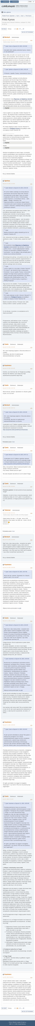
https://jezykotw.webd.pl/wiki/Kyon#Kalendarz (15, 429)
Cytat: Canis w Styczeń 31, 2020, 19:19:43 (16, 729)
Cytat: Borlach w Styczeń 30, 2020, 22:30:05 (16, 625)
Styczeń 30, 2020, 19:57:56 (9, 388)
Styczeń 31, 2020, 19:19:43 (9, 620)
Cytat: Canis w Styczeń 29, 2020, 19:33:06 (16, 46)
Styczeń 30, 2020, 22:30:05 (9, 539)
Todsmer (7, 510)
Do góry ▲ (23, 1022)
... (22, 29)
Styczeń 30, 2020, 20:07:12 (9, 407)
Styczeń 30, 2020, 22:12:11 (9, 513)
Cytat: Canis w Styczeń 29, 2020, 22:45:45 (16, 412)
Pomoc (10, 1022)
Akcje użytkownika (27, 32)
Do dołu (4, 29)
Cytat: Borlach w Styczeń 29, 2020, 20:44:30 (16, 188)
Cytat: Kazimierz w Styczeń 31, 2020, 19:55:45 (17, 803)
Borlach (7, 37)
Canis (6, 344)
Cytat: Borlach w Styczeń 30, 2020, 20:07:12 (16, 454)
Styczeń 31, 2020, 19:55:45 (9, 724)
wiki (20, 608)
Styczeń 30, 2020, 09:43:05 (9, 368)
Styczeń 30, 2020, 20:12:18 (9, 450)
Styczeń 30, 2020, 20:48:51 (9, 486)
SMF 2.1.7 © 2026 (13, 1024)
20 (23, 29)
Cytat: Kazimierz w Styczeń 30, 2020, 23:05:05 (17, 658)
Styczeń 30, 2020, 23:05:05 (9, 567)
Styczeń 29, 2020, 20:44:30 (9, 40)
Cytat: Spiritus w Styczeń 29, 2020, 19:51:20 (16, 69)
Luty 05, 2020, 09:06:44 (8, 977)
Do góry (4, 1008)
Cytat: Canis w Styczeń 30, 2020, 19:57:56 (16, 571)
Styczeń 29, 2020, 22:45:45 (9, 347)
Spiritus (7, 181)
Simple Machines (22, 1024)
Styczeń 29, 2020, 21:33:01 (9, 183)
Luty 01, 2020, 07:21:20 (8, 799)
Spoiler (7, 108)
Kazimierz (7, 365)
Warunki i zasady (17, 1022)
